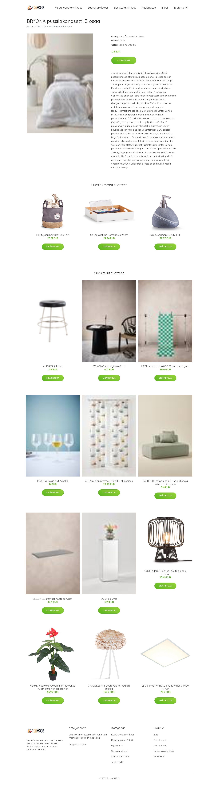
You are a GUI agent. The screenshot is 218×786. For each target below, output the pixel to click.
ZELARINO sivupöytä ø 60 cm (109, 368)
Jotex (141, 38)
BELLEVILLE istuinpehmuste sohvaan (52, 601)
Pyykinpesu (149, 9)
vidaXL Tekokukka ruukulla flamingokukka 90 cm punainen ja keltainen (52, 690)
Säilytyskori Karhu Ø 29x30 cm (52, 237)
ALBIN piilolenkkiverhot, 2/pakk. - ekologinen (109, 483)
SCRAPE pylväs (109, 601)
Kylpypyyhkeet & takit (122, 742)
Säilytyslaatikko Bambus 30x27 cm (109, 237)
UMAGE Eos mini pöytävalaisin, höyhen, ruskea (109, 690)
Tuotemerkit (181, 9)
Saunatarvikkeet (98, 9)
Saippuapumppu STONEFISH (165, 237)
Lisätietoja (123, 63)
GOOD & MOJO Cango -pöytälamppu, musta (165, 575)
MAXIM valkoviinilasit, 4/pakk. (52, 483)
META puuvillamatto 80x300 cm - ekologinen (165, 368)
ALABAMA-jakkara (53, 368)
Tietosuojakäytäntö (164, 753)
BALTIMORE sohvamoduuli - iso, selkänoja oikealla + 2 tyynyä (165, 485)
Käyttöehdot (160, 748)
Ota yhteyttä (160, 742)
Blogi (165, 9)
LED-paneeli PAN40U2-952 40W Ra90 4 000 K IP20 (165, 690)
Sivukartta (159, 759)
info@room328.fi (77, 747)
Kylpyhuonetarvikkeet (68, 9)
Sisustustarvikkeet (125, 9)
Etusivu (30, 29)
